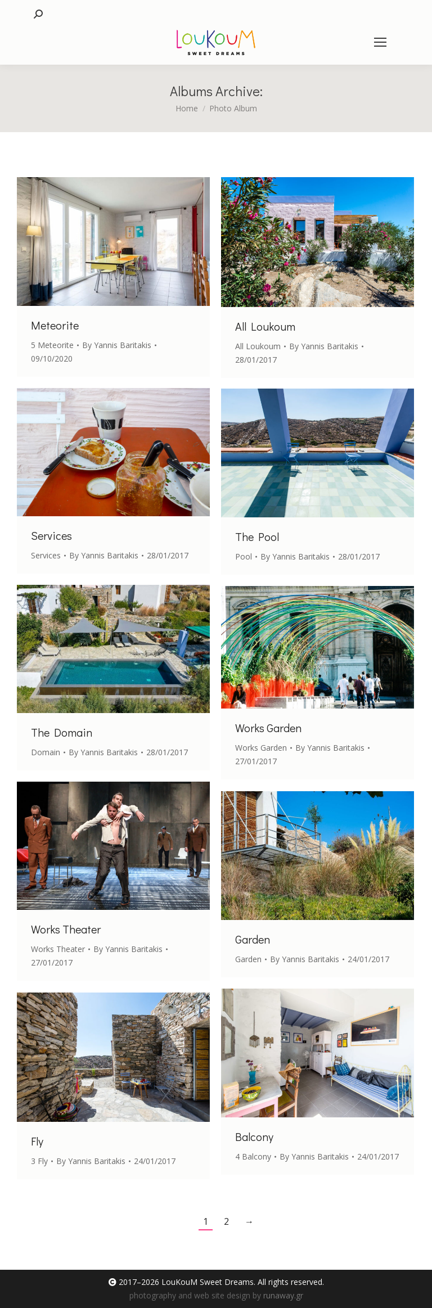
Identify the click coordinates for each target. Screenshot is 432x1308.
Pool (243, 556)
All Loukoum (265, 326)
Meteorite (55, 325)
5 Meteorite (52, 345)
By (116, 345)
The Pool (257, 536)
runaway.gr (283, 1295)
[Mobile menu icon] (380, 42)
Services (51, 535)
